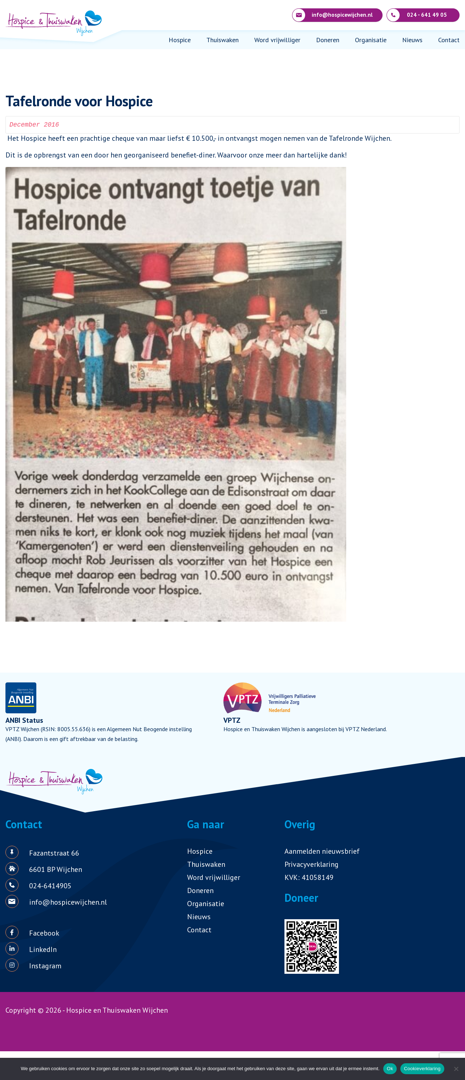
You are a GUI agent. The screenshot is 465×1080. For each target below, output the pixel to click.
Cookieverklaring (422, 1068)
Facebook (44, 933)
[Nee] (456, 1068)
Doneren (327, 40)
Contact (449, 40)
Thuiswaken (222, 40)
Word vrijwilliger (277, 40)
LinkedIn (43, 949)
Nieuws (412, 40)
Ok (390, 1068)
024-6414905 (50, 885)
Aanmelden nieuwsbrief (322, 851)
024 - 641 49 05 (417, 15)
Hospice (180, 40)
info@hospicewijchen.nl (332, 15)
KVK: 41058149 (308, 877)
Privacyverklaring (311, 864)
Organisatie (371, 40)
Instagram (45, 966)
